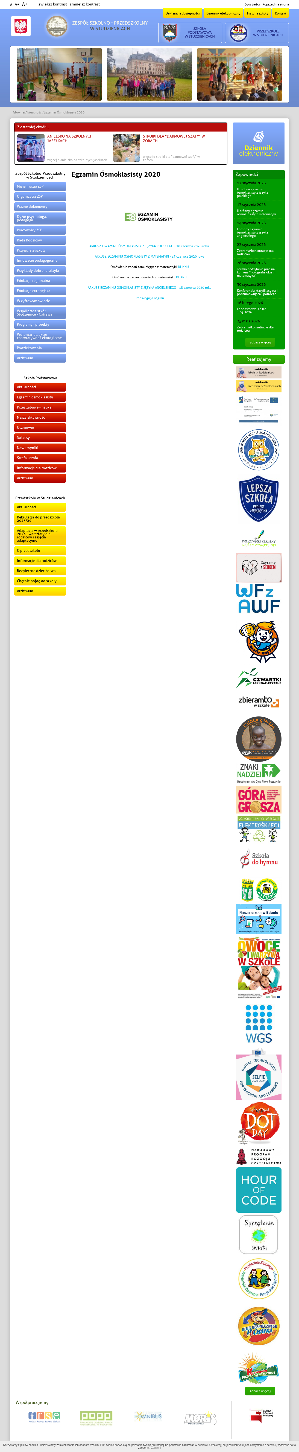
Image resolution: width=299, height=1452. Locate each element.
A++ (26, 4)
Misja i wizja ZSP (30, 186)
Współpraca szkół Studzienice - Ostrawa (34, 313)
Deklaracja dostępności (183, 13)
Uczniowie (25, 427)
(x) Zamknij (154, 1447)
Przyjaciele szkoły (31, 250)
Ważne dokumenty (32, 206)
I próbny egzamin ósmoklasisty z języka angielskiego (252, 232)
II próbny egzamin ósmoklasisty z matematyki (256, 212)
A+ (17, 4)
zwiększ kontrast (53, 4)
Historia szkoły (257, 13)
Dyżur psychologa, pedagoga (32, 218)
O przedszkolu (28, 550)
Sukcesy (23, 437)
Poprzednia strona (275, 4)
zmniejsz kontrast (85, 4)
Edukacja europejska (33, 290)
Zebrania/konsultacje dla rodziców (255, 252)
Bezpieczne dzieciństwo (36, 570)
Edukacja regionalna (33, 280)
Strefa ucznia (27, 458)
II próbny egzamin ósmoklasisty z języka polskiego (252, 192)
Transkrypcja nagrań (149, 298)
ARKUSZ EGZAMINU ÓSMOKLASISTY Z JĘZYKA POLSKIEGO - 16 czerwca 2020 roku (149, 246)
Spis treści (252, 4)
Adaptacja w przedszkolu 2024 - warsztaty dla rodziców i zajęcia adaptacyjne (37, 535)
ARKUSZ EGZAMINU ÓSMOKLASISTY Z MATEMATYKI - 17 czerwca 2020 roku (149, 256)
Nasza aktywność (31, 417)
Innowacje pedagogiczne (37, 260)
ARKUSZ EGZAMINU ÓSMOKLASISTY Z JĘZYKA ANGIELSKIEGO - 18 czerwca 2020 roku (150, 287)
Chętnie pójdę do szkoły (37, 581)
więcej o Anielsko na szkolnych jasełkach (77, 160)
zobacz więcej (260, 342)
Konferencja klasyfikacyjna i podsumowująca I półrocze (257, 292)
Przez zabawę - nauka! (34, 407)
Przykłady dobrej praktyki (38, 270)
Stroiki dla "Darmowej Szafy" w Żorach (174, 138)
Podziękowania (29, 348)
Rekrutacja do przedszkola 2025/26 (38, 519)
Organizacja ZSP (30, 196)
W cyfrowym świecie (33, 301)
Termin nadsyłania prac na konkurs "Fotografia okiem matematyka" (256, 272)
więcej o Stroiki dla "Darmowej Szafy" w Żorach (171, 158)
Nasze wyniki (27, 447)
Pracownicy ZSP (29, 230)
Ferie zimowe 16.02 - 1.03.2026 (252, 310)
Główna (18, 112)
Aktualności (33, 112)
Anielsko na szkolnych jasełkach (70, 138)
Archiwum (25, 358)
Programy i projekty (33, 324)
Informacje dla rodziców (37, 468)
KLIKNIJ (183, 267)
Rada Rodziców (29, 240)
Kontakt (280, 13)
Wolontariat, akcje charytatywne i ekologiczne (39, 336)
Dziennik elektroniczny (223, 13)
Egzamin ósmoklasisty (35, 397)
